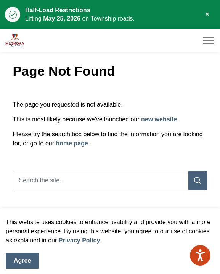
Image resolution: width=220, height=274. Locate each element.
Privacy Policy (79, 250)
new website (159, 119)
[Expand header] (208, 40)
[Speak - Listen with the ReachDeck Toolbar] (200, 255)
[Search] (197, 180)
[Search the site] (110, 180)
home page (72, 143)
